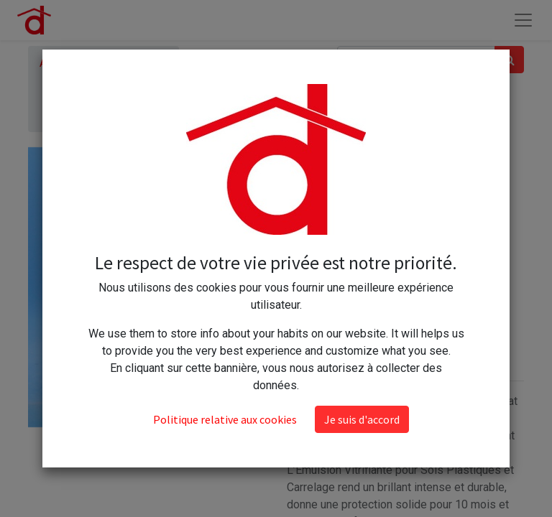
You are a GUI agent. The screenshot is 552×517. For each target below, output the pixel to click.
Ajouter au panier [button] (358, 323)
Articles (59, 63)
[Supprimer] (301, 280)
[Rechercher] (509, 59)
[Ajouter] (363, 280)
